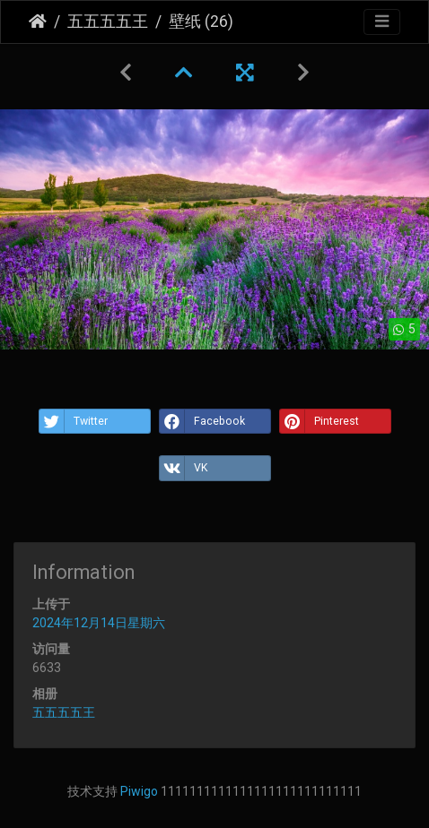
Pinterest (319, 421)
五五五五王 (107, 21)
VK (183, 467)
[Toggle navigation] (381, 22)
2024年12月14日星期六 (98, 623)
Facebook (202, 421)
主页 (38, 21)
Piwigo (139, 791)
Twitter (73, 421)
